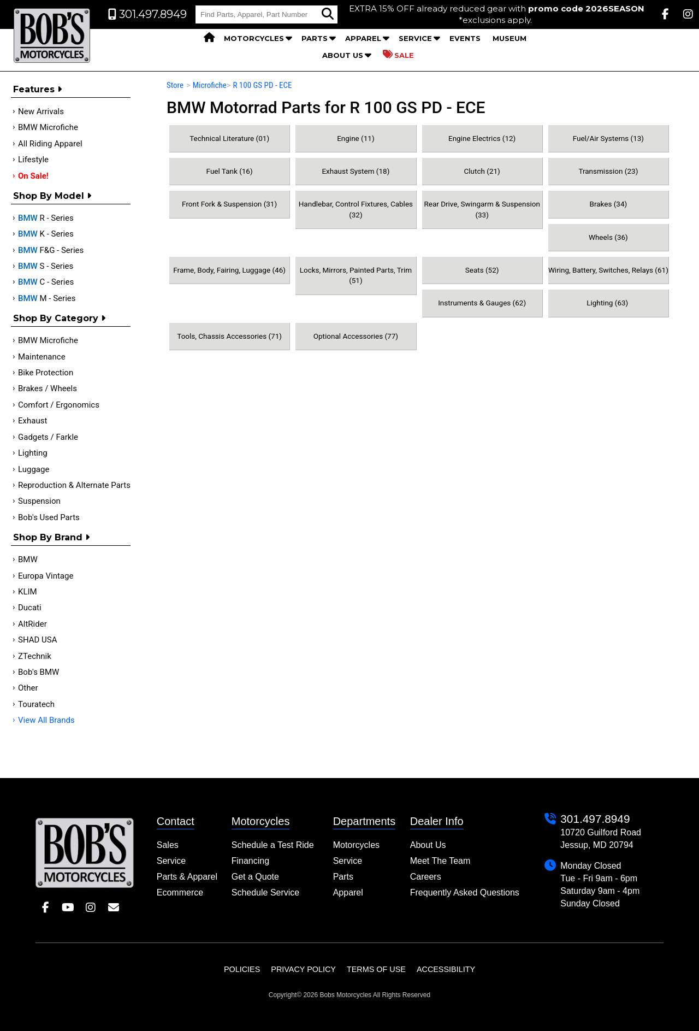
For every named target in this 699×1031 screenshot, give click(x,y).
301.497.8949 (595, 818)
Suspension (39, 501)
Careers (425, 876)
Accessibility (446, 969)
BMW (28, 559)
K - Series (46, 234)
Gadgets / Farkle (48, 437)
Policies (242, 969)
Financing (250, 860)
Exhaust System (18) (355, 171)
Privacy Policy (303, 969)
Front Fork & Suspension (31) (229, 203)
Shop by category (59, 318)
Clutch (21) (482, 171)
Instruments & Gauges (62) (482, 302)
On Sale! (33, 176)
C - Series (46, 282)
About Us (342, 55)
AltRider (32, 624)
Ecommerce (180, 892)
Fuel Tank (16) (229, 171)
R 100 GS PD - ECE (262, 85)
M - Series (47, 298)
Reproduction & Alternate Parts (74, 485)
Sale (398, 55)
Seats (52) (482, 270)
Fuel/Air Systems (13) (608, 138)
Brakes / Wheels (47, 388)
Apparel (363, 38)
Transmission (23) (608, 171)
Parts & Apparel (187, 876)
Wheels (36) (608, 237)
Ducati (30, 607)
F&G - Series (51, 250)
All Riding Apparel (50, 144)
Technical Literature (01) (229, 138)
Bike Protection (45, 373)
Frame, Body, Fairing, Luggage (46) (229, 270)
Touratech (36, 704)
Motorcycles (254, 38)
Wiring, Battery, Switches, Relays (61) (608, 270)
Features (37, 89)
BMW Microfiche (48, 127)
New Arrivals (41, 111)
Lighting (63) (608, 302)
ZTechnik (34, 656)
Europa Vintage (45, 576)
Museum (509, 38)
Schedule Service (266, 892)
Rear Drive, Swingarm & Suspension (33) (482, 209)
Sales (168, 845)
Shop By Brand (51, 537)
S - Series (45, 266)
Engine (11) (355, 138)
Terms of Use (376, 969)
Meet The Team (440, 860)
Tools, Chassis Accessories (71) (229, 336)
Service (415, 38)
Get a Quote (255, 876)
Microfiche (210, 85)
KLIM (27, 592)
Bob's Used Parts (49, 517)
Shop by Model (52, 196)
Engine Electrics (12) (482, 138)
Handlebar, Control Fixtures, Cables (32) (356, 209)
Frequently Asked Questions (464, 892)
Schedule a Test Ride (273, 845)
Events (465, 38)
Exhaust (32, 421)
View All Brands (46, 720)
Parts (314, 38)
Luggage (33, 469)
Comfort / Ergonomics (58, 405)
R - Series (46, 218)
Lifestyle (33, 159)
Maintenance (42, 357)
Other (28, 688)
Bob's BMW (38, 672)
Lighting (33, 453)
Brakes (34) (608, 203)
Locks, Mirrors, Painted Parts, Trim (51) (356, 275)
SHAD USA (37, 640)
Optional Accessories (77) (355, 336)
